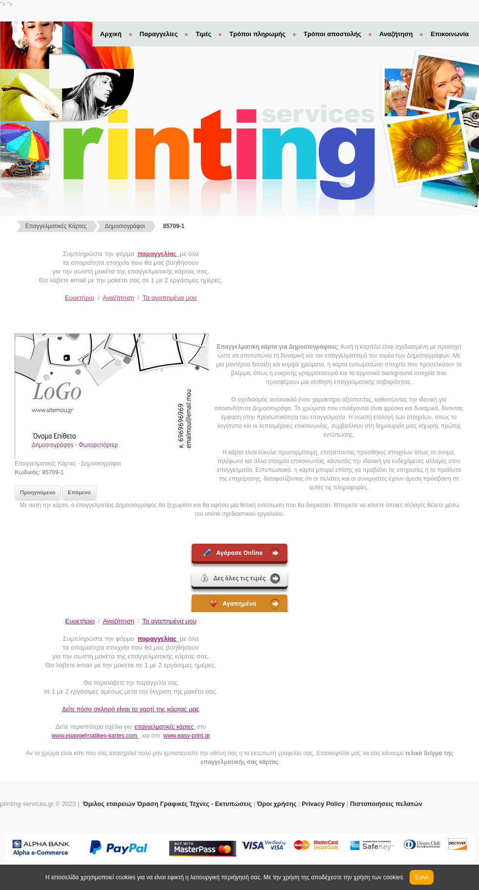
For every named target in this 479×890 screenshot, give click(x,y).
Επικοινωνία (450, 34)
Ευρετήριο (79, 297)
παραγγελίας (157, 253)
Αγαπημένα (233, 603)
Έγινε (421, 877)
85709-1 (174, 226)
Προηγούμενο (37, 492)
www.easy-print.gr (186, 735)
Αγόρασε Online (232, 553)
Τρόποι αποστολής (332, 34)
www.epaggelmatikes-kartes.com (95, 735)
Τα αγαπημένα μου (170, 297)
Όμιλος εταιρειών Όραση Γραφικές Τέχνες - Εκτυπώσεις (167, 803)
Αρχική (111, 34)
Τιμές (203, 34)
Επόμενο (79, 492)
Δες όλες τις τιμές (233, 578)
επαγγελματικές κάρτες (164, 726)
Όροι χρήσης (277, 803)
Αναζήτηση (396, 34)
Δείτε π (130, 709)
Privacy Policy (323, 803)
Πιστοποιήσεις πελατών (386, 803)
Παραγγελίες (159, 34)
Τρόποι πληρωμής (257, 34)
